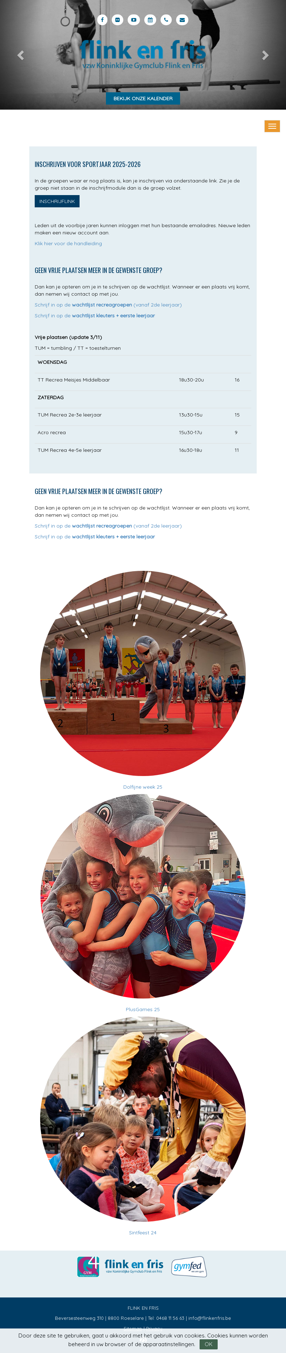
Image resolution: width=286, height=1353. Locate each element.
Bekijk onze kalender (143, 98)
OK (209, 1344)
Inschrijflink (57, 201)
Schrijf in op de (95, 315)
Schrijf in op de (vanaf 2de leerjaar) (108, 304)
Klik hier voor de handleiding (68, 243)
